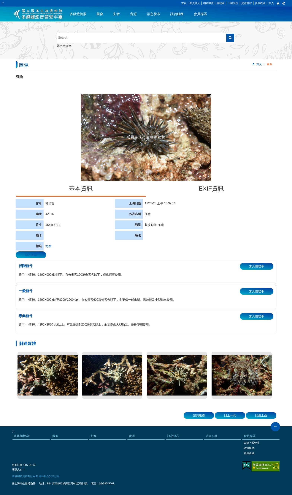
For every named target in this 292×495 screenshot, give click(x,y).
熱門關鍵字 (64, 46)
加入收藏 (31, 254)
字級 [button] (278, 3)
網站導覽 (208, 3)
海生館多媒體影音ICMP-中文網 (38, 14)
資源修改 (249, 447)
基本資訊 (81, 188)
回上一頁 (230, 415)
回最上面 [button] (261, 415)
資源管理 (246, 3)
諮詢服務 (177, 14)
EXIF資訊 (211, 188)
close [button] (275, 426)
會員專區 (200, 14)
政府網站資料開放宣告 (25, 476)
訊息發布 (153, 14)
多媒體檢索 (78, 14)
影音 (116, 14)
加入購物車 (256, 266)
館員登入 (195, 3)
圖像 (99, 14)
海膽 (48, 246)
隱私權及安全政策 (49, 476)
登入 (271, 3)
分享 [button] (283, 3)
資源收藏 (260, 3)
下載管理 (233, 3)
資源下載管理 (251, 442)
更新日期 (17, 464)
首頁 (183, 3)
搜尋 (230, 38)
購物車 (221, 3)
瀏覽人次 (17, 469)
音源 (133, 14)
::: (2, 3)
